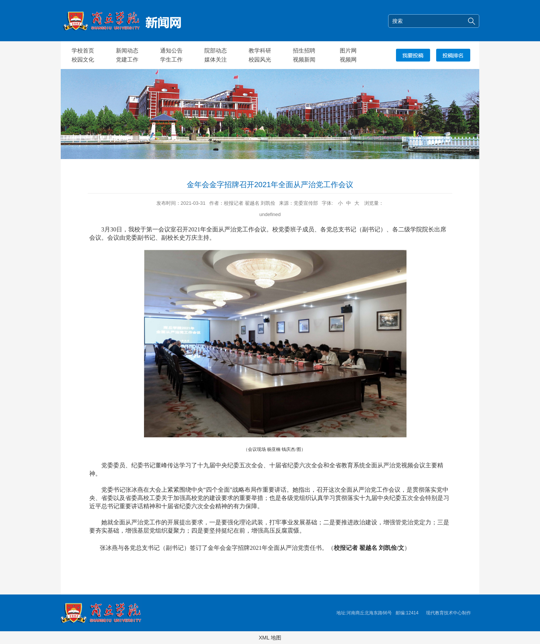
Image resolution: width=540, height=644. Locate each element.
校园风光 (260, 59)
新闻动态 (127, 50)
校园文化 (83, 59)
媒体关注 (215, 59)
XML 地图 (270, 638)
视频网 (348, 59)
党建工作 (127, 59)
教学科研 (260, 50)
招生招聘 (304, 50)
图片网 (348, 50)
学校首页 (83, 50)
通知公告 (171, 50)
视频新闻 (304, 59)
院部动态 (215, 50)
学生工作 (171, 59)
